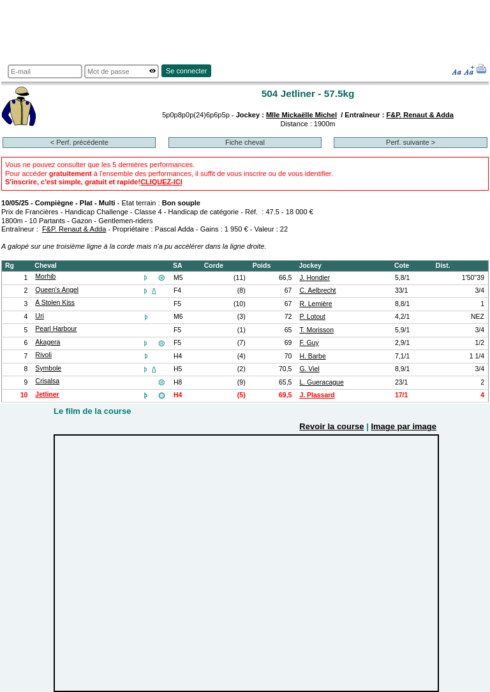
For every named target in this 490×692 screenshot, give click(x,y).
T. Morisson (316, 330)
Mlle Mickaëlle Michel (301, 115)
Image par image (403, 426)
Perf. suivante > (410, 142)
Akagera (47, 342)
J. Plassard (316, 395)
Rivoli (43, 354)
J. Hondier (314, 277)
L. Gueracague (321, 382)
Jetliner (47, 394)
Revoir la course (331, 426)
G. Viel (309, 368)
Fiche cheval (245, 142)
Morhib (45, 276)
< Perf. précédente (79, 142)
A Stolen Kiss (55, 302)
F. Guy (308, 342)
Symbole (48, 368)
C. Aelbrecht (317, 290)
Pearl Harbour (56, 328)
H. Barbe (312, 356)
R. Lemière (315, 303)
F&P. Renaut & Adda (420, 115)
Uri (39, 316)
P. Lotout (312, 316)
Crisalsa (47, 381)
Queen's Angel (56, 289)
